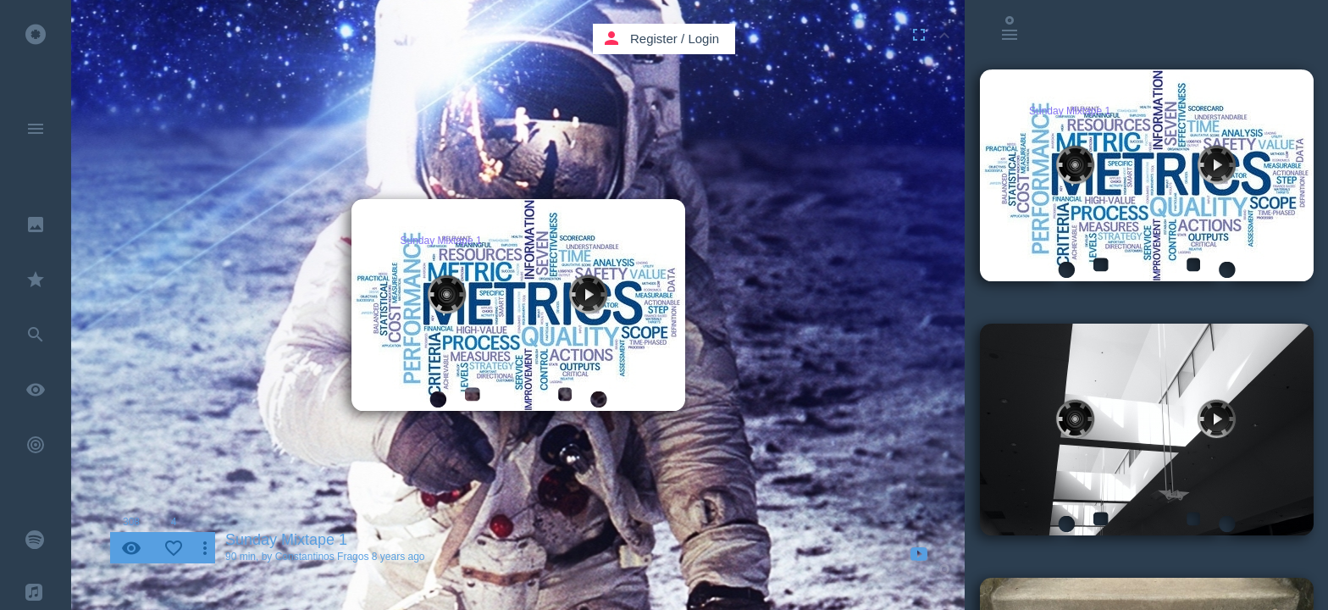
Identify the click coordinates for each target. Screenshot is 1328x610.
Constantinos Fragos (322, 557)
